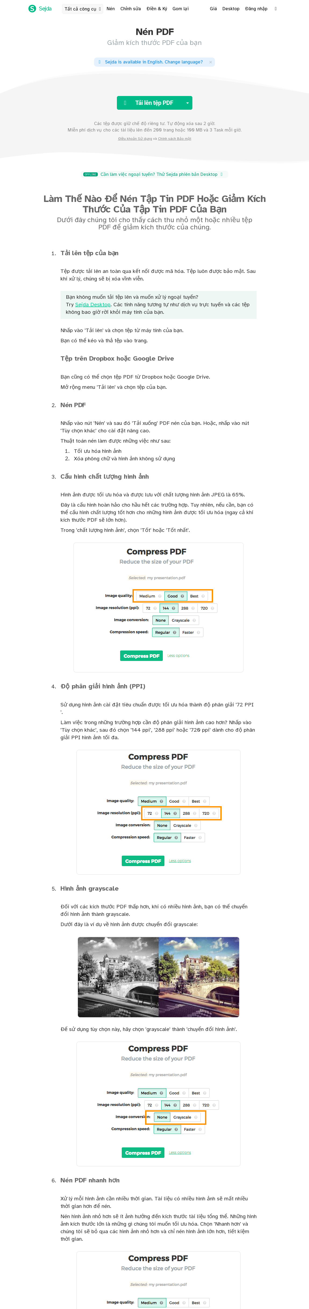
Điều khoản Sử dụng (135, 139)
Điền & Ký (156, 8)
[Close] (210, 62)
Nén (111, 8)
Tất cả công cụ (83, 9)
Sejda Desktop (92, 305)
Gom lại (181, 8)
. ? (150, 62)
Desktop (230, 8)
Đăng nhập (256, 8)
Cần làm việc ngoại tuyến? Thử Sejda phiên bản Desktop (153, 174)
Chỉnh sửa (130, 8)
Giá (213, 8)
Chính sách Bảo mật (174, 139)
